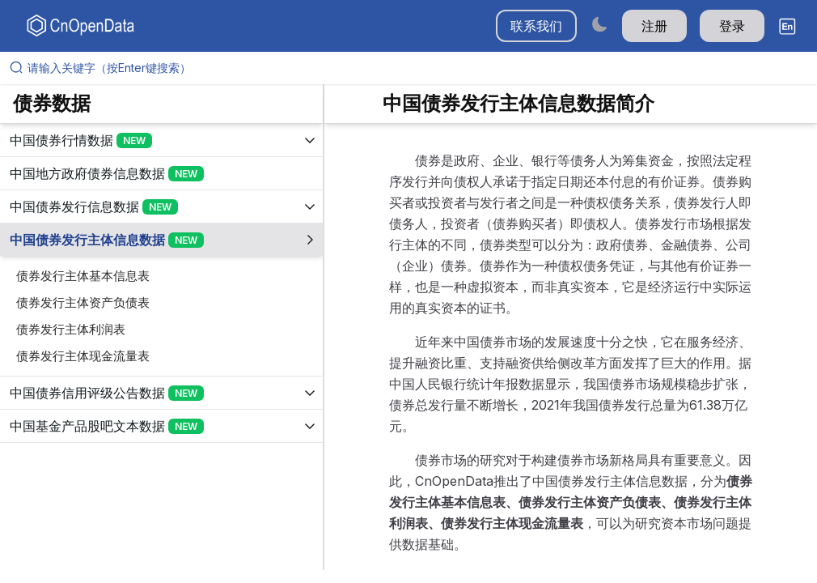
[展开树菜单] (161, 140)
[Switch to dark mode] (599, 24)
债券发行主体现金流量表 (83, 356)
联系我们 (536, 26)
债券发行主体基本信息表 (83, 275)
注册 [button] (654, 26)
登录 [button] (732, 26)
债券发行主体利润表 (70, 329)
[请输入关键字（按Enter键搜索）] (415, 68)
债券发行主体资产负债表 (83, 302)
